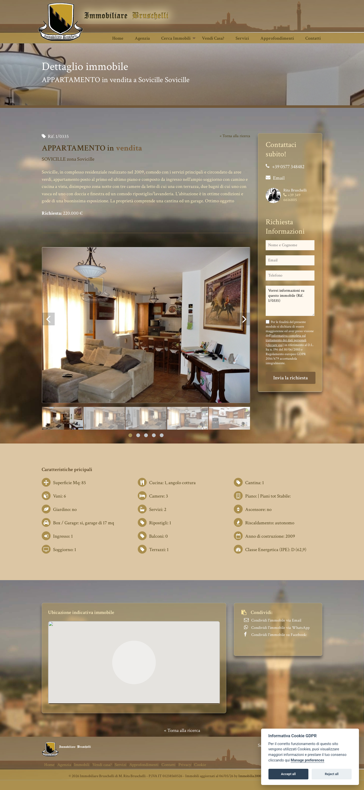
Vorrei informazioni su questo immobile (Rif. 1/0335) (290, 301)
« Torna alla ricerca (235, 136)
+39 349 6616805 (292, 197)
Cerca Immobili (176, 38)
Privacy (184, 765)
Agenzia (142, 38)
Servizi (242, 38)
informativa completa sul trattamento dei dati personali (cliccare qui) (286, 340)
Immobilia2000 (249, 776)
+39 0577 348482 (288, 166)
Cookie (200, 765)
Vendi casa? (213, 38)
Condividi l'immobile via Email (276, 620)
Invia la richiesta (290, 378)
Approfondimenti (277, 38)
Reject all (331, 774)
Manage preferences (307, 760)
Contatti (313, 38)
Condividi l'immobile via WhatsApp (280, 627)
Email (279, 178)
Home (117, 38)
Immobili (81, 765)
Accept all (288, 774)
